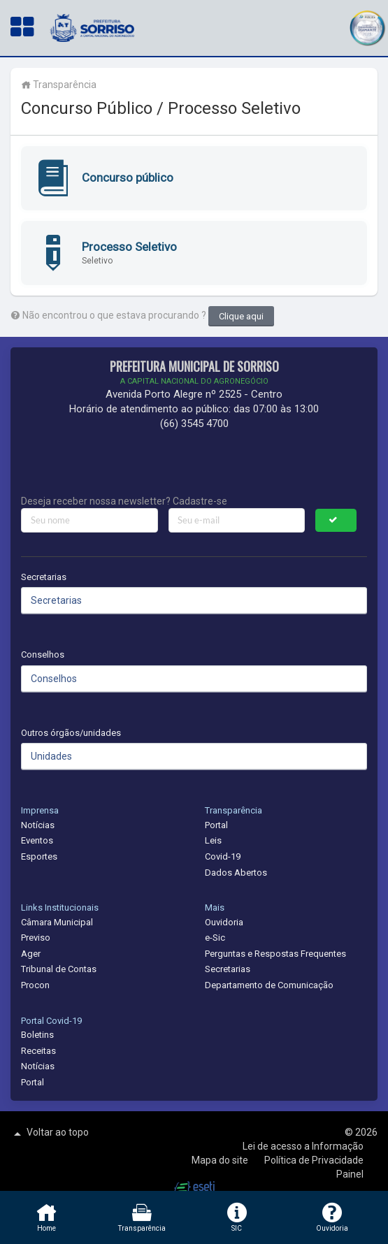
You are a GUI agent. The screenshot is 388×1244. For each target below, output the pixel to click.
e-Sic (215, 937)
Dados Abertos (236, 872)
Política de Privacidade (314, 1160)
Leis (213, 840)
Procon (35, 985)
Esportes (39, 856)
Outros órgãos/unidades (71, 733)
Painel (350, 1174)
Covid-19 (222, 856)
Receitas (38, 1051)
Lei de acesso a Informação (303, 1146)
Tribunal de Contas (58, 969)
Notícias (38, 825)
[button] (367, 26)
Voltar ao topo (49, 1134)
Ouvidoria (224, 922)
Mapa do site (221, 1160)
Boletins (37, 1034)
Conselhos (42, 654)
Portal (216, 825)
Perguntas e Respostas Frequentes (275, 953)
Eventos (37, 840)
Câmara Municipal (57, 922)
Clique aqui (241, 316)
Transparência (58, 84)
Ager (31, 953)
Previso (35, 937)
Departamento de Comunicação (269, 985)
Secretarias (43, 577)
